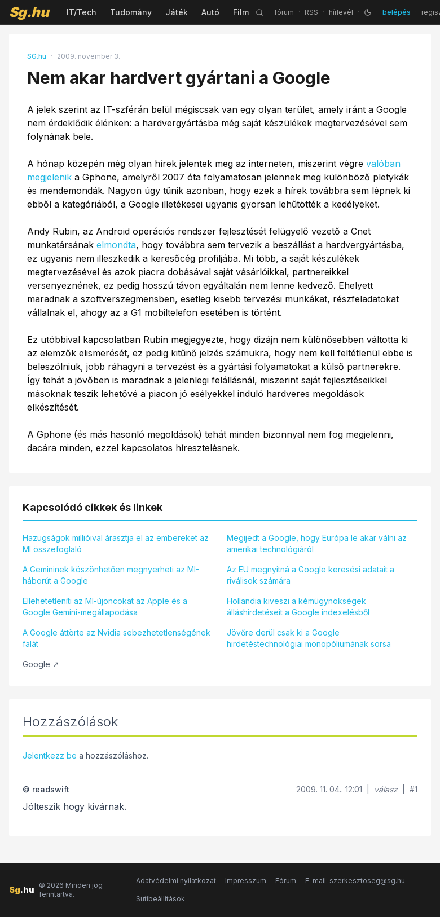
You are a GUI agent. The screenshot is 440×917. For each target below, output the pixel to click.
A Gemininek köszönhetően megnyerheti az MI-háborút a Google (111, 575)
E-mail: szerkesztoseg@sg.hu (355, 880)
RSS (311, 12)
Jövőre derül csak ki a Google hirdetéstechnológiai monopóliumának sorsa (309, 638)
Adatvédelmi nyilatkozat (176, 880)
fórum (284, 12)
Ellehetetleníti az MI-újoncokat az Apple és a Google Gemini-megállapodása (105, 606)
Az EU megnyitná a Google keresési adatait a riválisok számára (310, 575)
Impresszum (245, 880)
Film (241, 12)
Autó (210, 12)
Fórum (285, 880)
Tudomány (131, 12)
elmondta (116, 244)
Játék (176, 12)
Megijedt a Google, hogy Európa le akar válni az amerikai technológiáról (317, 543)
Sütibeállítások (160, 898)
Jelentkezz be (50, 755)
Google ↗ (41, 664)
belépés (396, 12)
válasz (386, 789)
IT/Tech (81, 12)
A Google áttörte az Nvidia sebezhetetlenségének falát (116, 638)
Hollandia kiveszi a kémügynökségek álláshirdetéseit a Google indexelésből (298, 606)
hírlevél (341, 12)
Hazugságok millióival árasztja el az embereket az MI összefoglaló (116, 543)
